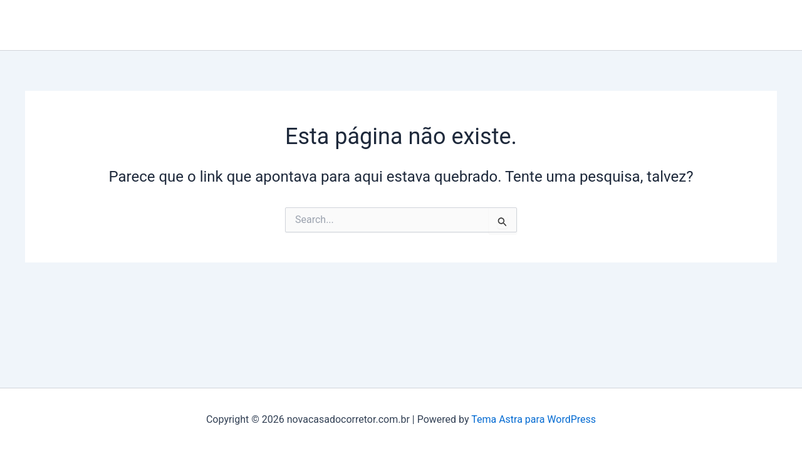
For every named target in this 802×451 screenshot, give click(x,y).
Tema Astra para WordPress (533, 419)
